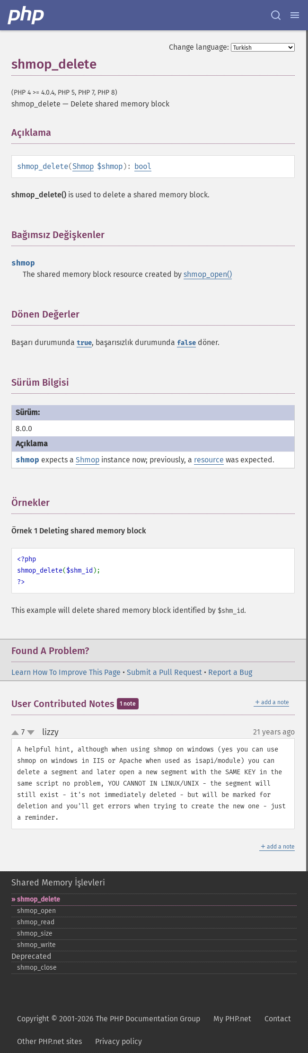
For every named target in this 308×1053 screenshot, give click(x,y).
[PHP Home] (26, 15)
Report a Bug (230, 672)
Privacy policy (118, 1041)
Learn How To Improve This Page (66, 672)
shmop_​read (35, 922)
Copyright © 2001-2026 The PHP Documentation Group (108, 1018)
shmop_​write (36, 945)
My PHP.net (232, 1018)
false (186, 343)
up (17, 733)
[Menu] (294, 15)
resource (209, 459)
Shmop (83, 166)
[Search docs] (275, 15)
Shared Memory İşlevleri (58, 882)
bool (142, 166)
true (84, 343)
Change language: (199, 47)
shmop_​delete (38, 899)
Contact (277, 1018)
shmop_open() (208, 274)
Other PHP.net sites (49, 1041)
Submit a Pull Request (164, 672)
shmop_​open (36, 911)
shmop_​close (37, 968)
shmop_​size (35, 933)
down (31, 732)
